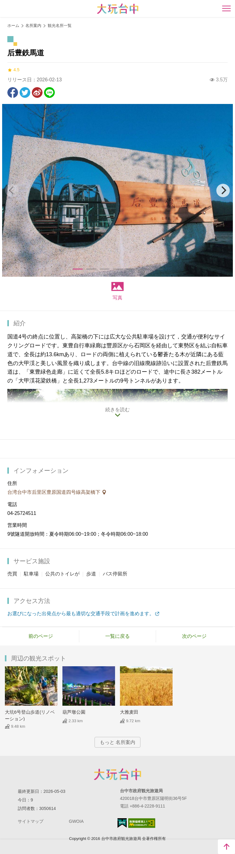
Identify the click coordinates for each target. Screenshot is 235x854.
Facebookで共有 (12, 92)
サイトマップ (30, 821)
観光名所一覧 (60, 25)
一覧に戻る (117, 636)
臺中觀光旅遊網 (117, 8)
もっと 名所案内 (117, 742)
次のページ (194, 636)
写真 (117, 297)
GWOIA (76, 821)
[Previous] (12, 190)
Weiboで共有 (37, 92)
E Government (122, 823)
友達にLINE (49, 92)
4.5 (13, 69)
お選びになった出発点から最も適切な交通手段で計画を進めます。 (80, 613)
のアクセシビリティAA (141, 823)
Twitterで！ (25, 92)
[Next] (223, 190)
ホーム (13, 25)
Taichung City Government (117, 774)
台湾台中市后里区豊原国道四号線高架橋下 (54, 492)
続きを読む (117, 409)
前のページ (40, 636)
